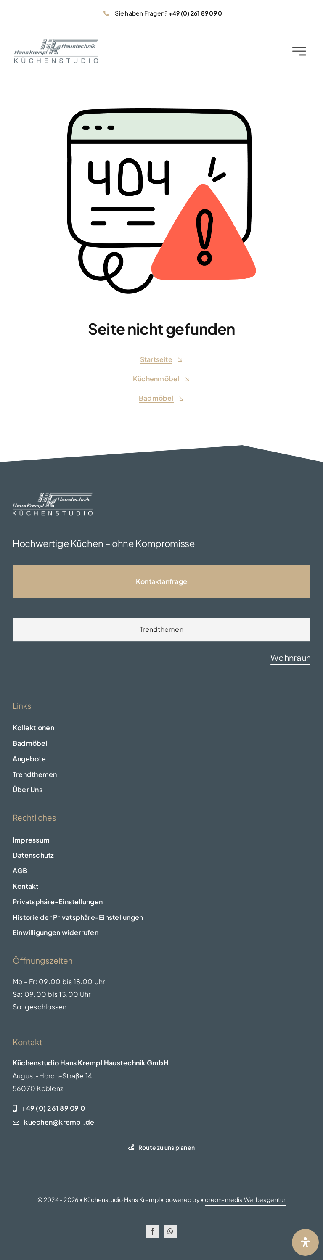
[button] (161, 902)
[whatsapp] (170, 1231)
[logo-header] (56, 44)
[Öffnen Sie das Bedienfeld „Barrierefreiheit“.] (305, 1242)
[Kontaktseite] (161, 581)
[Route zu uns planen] (161, 1147)
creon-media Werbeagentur (245, 1199)
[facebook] (152, 1231)
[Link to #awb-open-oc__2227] (299, 53)
